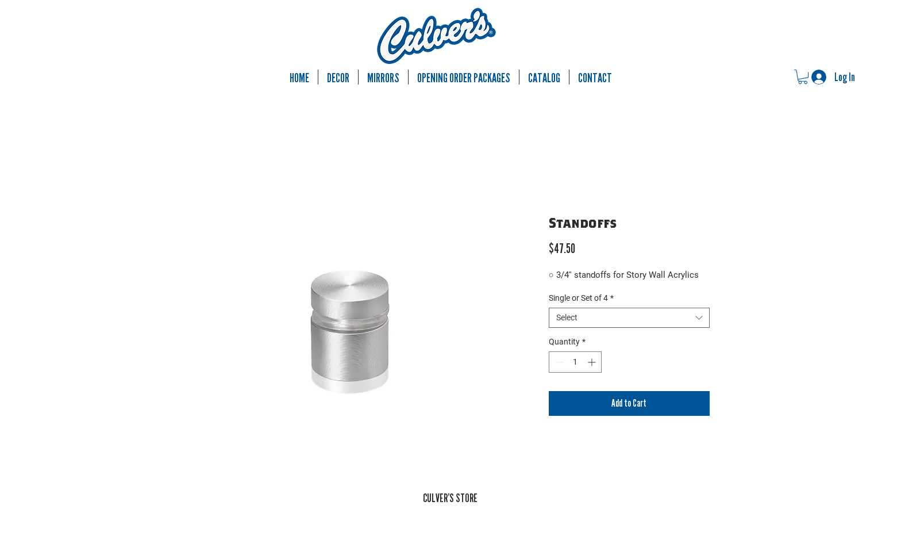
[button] (802, 77)
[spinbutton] (575, 362)
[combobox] (629, 318)
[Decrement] (557, 362)
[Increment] (593, 362)
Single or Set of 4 (581, 298)
